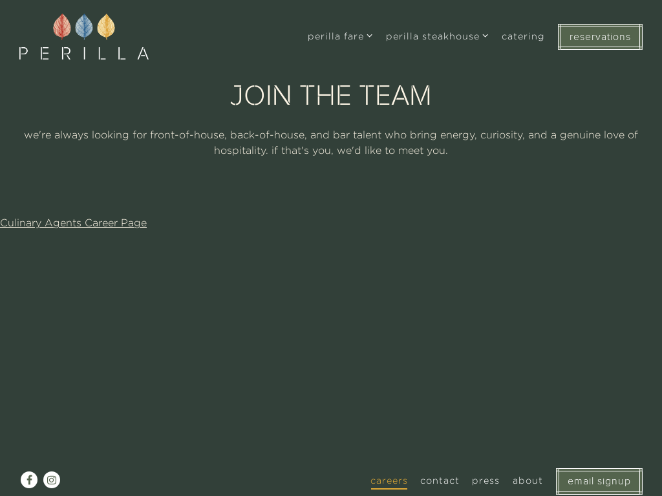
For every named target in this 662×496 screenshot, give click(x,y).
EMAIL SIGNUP (599, 481)
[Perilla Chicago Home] (84, 36)
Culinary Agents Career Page (73, 222)
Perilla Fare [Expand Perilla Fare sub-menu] (340, 34)
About (528, 480)
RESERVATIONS (600, 37)
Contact (440, 480)
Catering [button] (523, 36)
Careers (389, 480)
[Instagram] (51, 479)
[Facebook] (29, 479)
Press (486, 480)
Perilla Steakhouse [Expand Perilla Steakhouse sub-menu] (437, 34)
